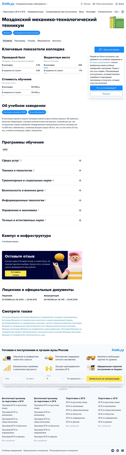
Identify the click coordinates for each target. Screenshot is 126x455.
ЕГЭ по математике (74, 406)
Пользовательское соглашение (64, 450)
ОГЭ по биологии (106, 414)
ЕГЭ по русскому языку (76, 402)
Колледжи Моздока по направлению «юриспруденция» (35, 329)
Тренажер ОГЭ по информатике (42, 431)
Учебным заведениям (12, 450)
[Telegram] (117, 450)
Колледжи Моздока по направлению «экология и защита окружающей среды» (37, 320)
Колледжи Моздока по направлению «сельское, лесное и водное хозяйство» (36, 323)
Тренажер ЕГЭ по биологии (14, 426)
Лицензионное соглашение (35, 450)
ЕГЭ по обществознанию (77, 410)
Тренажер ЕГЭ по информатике (10, 431)
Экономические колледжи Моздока (54, 332)
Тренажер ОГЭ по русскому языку (46, 406)
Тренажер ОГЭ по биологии (46, 426)
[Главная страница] (8, 3)
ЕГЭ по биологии (73, 414)
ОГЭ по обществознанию (109, 410)
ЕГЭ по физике (72, 422)
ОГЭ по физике (105, 422)
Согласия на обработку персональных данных (76, 387)
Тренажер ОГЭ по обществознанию (42, 420)
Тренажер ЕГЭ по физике (13, 436)
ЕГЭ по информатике (75, 418)
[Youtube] (122, 450)
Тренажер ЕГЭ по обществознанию (10, 420)
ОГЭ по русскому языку (109, 402)
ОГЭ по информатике (107, 418)
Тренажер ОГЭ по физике (45, 436)
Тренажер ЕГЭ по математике (10, 413)
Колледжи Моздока (10, 317)
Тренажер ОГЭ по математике (42, 413)
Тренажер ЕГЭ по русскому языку (14, 406)
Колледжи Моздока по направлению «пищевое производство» (48, 317)
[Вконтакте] (112, 450)
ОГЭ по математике (107, 406)
